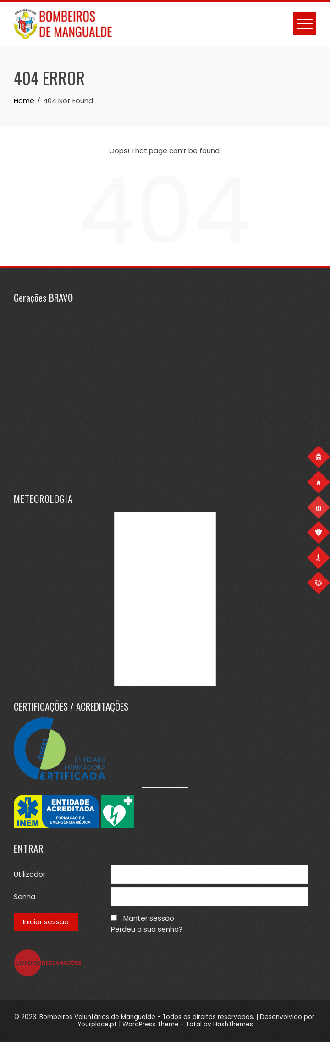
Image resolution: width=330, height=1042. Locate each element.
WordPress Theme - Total (162, 1024)
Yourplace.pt (97, 1024)
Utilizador (29, 874)
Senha (24, 896)
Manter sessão (148, 918)
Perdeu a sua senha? (146, 929)
